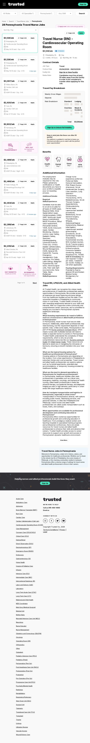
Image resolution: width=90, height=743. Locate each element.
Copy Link (22, 38)
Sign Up (83, 4)
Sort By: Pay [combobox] (8, 30)
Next (35, 283)
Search (82, 13)
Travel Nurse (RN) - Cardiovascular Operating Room (63, 43)
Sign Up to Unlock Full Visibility (59, 128)
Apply (32, 38)
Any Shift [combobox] (62, 13)
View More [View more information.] (63, 440)
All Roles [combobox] (6, 13)
